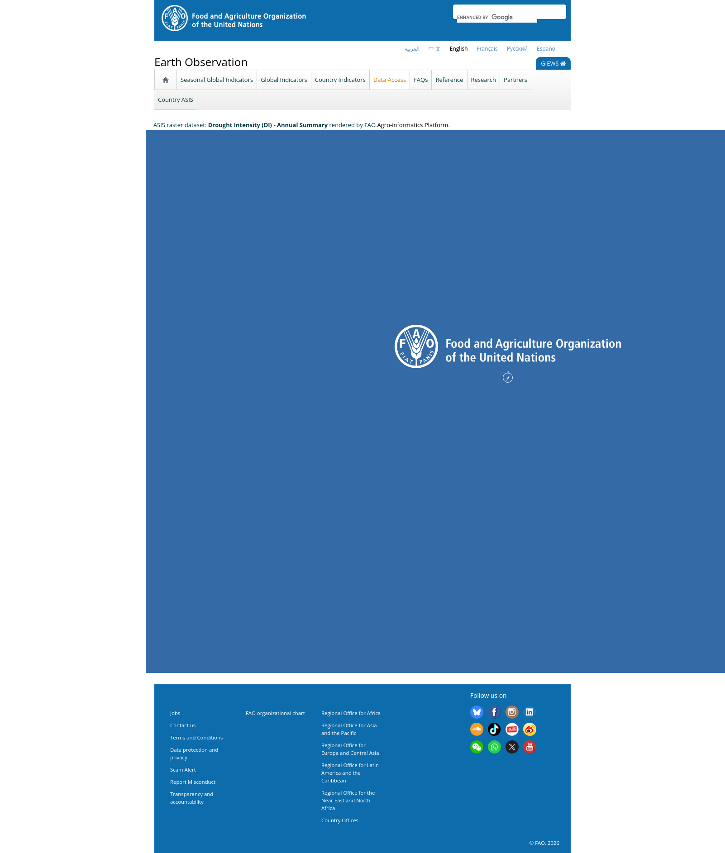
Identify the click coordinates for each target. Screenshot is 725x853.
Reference (449, 80)
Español (547, 48)
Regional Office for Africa (351, 713)
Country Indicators (340, 80)
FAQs (421, 80)
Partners (515, 80)
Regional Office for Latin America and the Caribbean (350, 773)
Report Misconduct (192, 781)
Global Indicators (284, 80)
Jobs (175, 713)
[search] (497, 17)
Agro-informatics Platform (412, 125)
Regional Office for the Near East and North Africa (348, 800)
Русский (517, 48)
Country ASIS (175, 99)
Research (483, 80)
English (459, 48)
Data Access (389, 80)
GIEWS (553, 63)
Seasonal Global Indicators (217, 80)
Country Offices (339, 820)
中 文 (435, 48)
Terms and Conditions (196, 737)
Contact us (183, 725)
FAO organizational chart (275, 713)
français (487, 48)
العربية (412, 48)
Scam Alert (183, 769)
